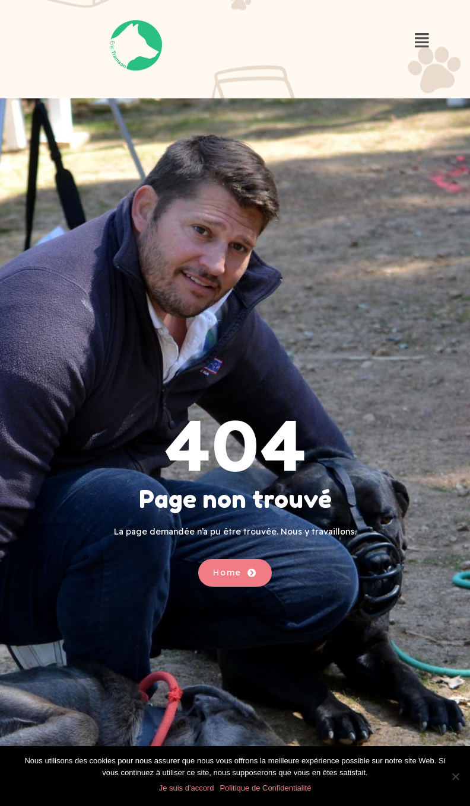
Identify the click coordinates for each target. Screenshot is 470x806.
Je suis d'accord (186, 787)
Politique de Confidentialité (265, 787)
